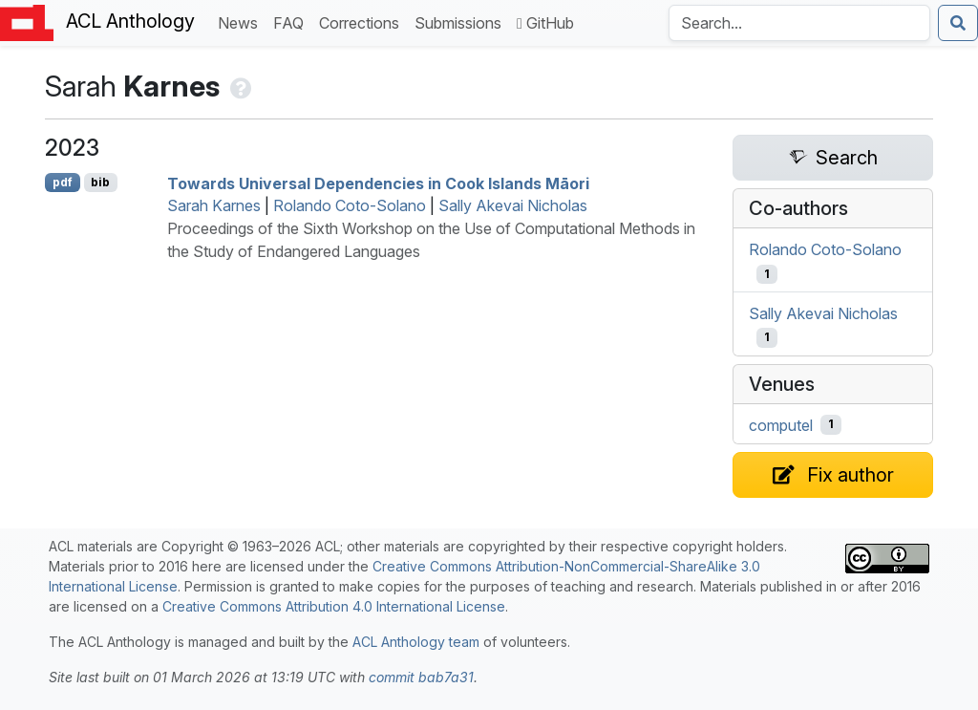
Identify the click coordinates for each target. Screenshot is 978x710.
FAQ (292, 21)
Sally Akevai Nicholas (512, 205)
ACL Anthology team (415, 642)
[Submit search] (958, 23)
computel (781, 424)
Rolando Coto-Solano (349, 205)
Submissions (462, 21)
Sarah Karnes (214, 205)
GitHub (545, 22)
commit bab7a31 (421, 677)
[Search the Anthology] (799, 23)
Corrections (363, 21)
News (242, 21)
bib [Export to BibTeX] (100, 182)
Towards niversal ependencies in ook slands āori (378, 182)
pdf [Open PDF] (63, 182)
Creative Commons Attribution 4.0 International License (333, 606)
